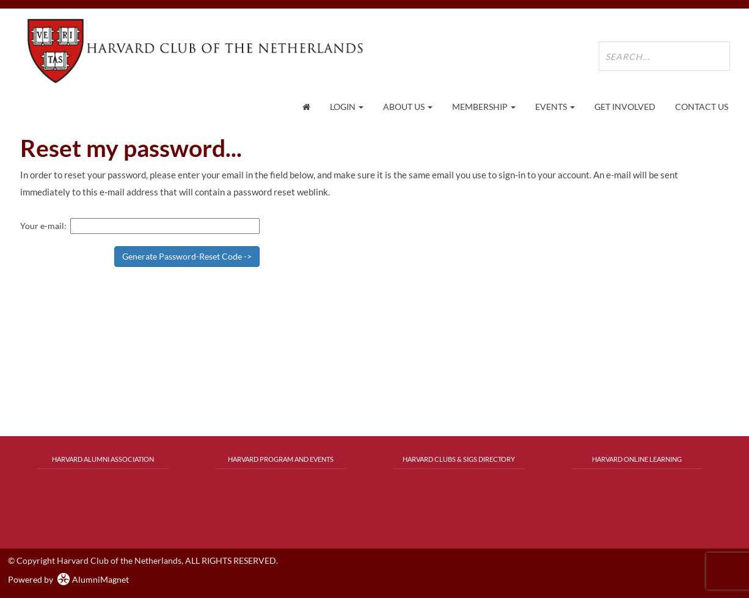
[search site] (664, 56)
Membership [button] (484, 106)
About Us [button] (408, 106)
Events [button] (555, 106)
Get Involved (625, 106)
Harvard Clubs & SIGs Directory (459, 459)
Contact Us (701, 106)
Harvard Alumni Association (103, 459)
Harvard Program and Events (281, 459)
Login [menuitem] (347, 106)
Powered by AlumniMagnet (68, 579)
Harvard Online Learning (637, 459)
